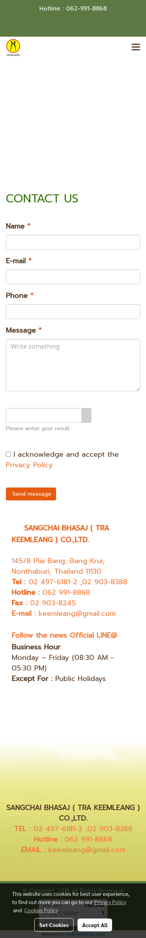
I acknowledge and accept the (62, 459)
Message (24, 330)
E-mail (19, 261)
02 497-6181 (49, 581)
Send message (31, 494)
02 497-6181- (55, 828)
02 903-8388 (104, 581)
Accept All (94, 924)
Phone (19, 296)
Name (18, 226)
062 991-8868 (66, 592)
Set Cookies (54, 924)
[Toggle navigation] (135, 47)
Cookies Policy (41, 909)
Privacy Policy (29, 464)
